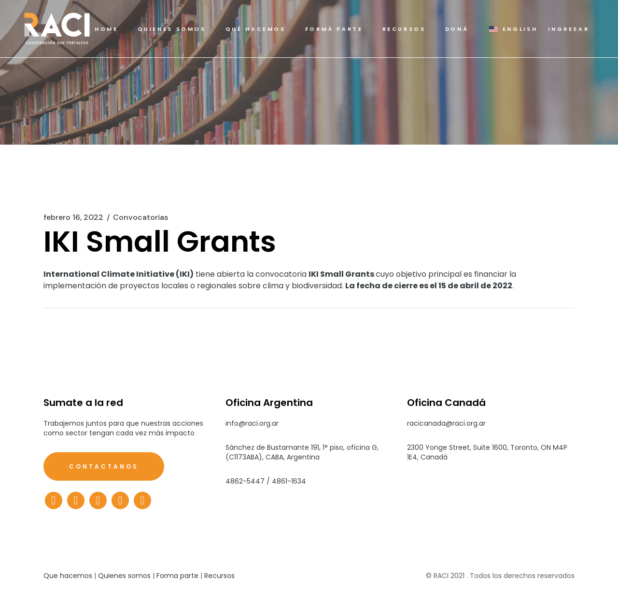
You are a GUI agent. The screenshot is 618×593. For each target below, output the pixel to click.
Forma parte (177, 575)
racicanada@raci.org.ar (446, 423)
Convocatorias (140, 217)
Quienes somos (124, 575)
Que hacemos (67, 575)
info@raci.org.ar (252, 423)
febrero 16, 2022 (73, 217)
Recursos (219, 575)
